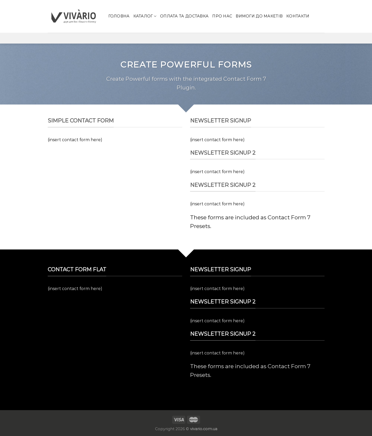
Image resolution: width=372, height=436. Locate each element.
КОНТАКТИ (297, 16)
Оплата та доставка (184, 16)
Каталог (145, 16)
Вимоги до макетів (259, 16)
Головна (119, 16)
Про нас (222, 16)
